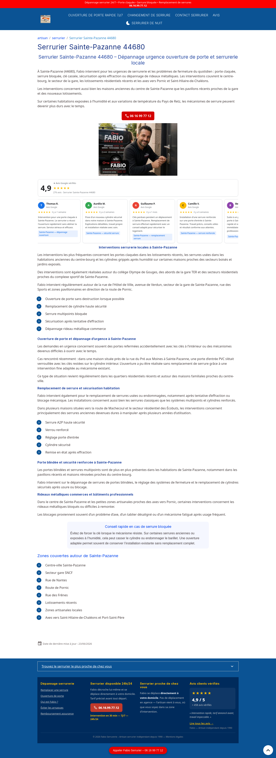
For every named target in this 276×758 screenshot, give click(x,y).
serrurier (58, 38)
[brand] (46, 19)
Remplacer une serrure (54, 690)
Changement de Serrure (149, 15)
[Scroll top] (268, 750)
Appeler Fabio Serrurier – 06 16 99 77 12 (138, 750)
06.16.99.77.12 (138, 5)
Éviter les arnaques (52, 707)
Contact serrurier (191, 15)
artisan (42, 38)
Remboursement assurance (57, 713)
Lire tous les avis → (201, 723)
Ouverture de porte (52, 696)
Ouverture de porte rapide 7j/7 (95, 15)
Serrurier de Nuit (144, 23)
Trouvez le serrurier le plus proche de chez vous (77, 666)
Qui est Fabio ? (49, 702)
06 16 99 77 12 (138, 116)
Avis (216, 15)
